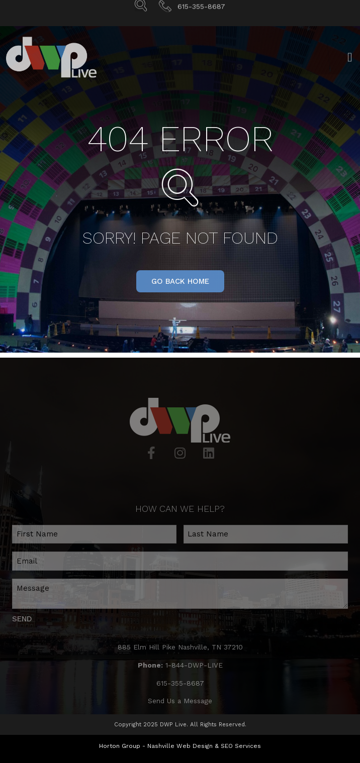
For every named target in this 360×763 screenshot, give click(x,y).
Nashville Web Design (180, 745)
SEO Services (241, 745)
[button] (180, 281)
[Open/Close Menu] (349, 63)
